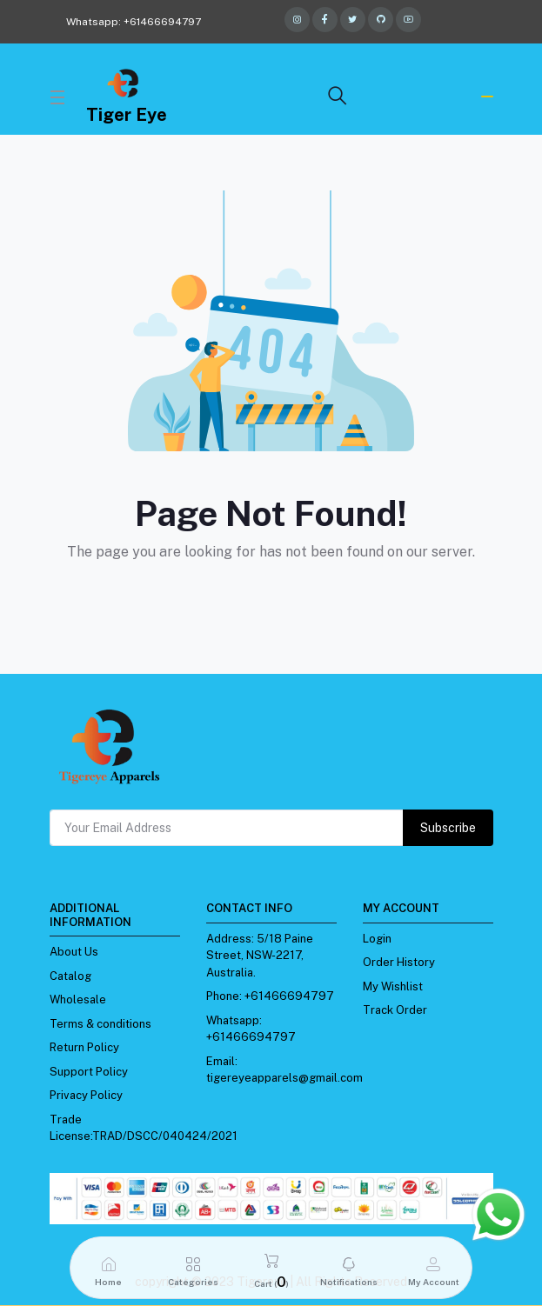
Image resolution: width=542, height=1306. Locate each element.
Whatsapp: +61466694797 (133, 22)
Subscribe (448, 828)
